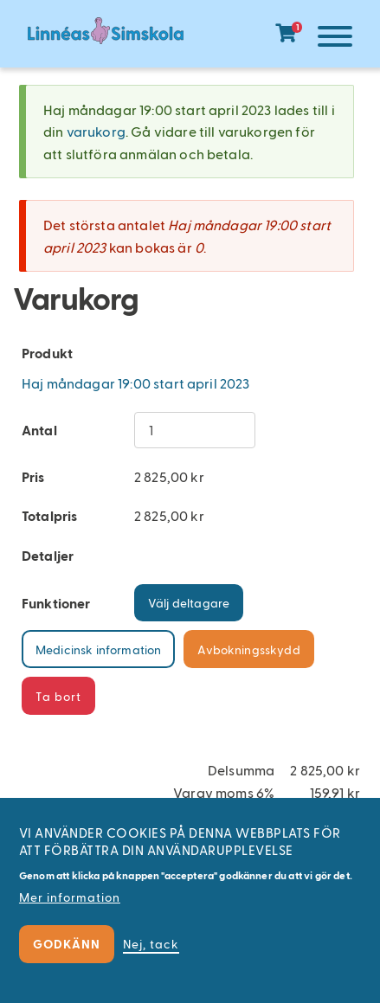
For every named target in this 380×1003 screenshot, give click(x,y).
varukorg (96, 131)
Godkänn (66, 943)
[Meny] (330, 39)
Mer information (69, 897)
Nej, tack (151, 943)
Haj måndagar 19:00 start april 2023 (136, 383)
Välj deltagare (188, 602)
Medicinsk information (98, 649)
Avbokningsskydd (248, 649)
